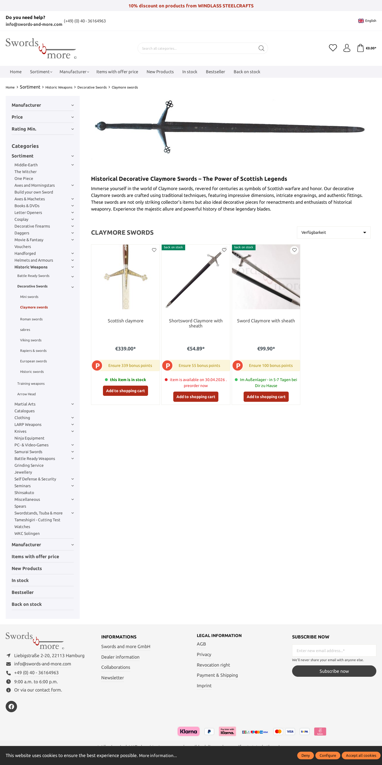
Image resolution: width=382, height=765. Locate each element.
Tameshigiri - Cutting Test (37, 519)
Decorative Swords (45, 286)
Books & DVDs (44, 205)
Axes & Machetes (44, 198)
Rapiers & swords (33, 350)
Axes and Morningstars (44, 185)
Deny (305, 755)
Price (43, 116)
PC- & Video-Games (44, 444)
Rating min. (43, 128)
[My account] (346, 47)
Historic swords (32, 371)
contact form (48, 690)
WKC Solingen (27, 533)
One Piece (23, 178)
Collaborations (115, 666)
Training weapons (31, 383)
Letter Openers (44, 212)
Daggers (44, 232)
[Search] (261, 48)
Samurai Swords (44, 451)
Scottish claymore (125, 320)
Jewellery (23, 472)
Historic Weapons (44, 266)
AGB (201, 643)
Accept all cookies (361, 755)
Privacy (204, 654)
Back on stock (27, 603)
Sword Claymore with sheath (266, 320)
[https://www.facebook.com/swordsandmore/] (11, 707)
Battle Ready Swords (45, 276)
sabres (25, 329)
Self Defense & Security (44, 478)
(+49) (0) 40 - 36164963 (92, 20)
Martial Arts (44, 404)
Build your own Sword (33, 192)
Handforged (44, 253)
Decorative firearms (44, 226)
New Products (27, 568)
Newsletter (112, 677)
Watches (22, 526)
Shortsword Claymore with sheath (196, 323)
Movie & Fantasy (44, 239)
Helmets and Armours (44, 260)
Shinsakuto (24, 492)
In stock (20, 580)
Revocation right (213, 664)
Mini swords (29, 296)
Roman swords (31, 319)
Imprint (204, 685)
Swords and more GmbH (125, 646)
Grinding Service (29, 465)
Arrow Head (26, 394)
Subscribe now (334, 670)
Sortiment (43, 155)
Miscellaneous (44, 499)
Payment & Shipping (217, 675)
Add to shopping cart (125, 390)
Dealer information (120, 656)
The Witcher (25, 171)
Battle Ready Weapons (44, 458)
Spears (20, 506)
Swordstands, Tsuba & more (44, 512)
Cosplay (44, 219)
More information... (158, 755)
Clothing (44, 417)
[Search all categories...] (196, 48)
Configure (328, 755)
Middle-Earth (44, 164)
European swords (33, 361)
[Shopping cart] (366, 47)
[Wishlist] (332, 47)
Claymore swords (34, 307)
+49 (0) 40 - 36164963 (36, 673)
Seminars (44, 485)
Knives (44, 431)
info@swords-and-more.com (36, 24)
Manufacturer (43, 104)
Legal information (221, 635)
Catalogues (24, 410)
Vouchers (22, 246)
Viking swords (30, 340)
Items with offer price (35, 556)
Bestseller (23, 591)
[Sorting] (334, 232)
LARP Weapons (44, 424)
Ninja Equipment (29, 438)
